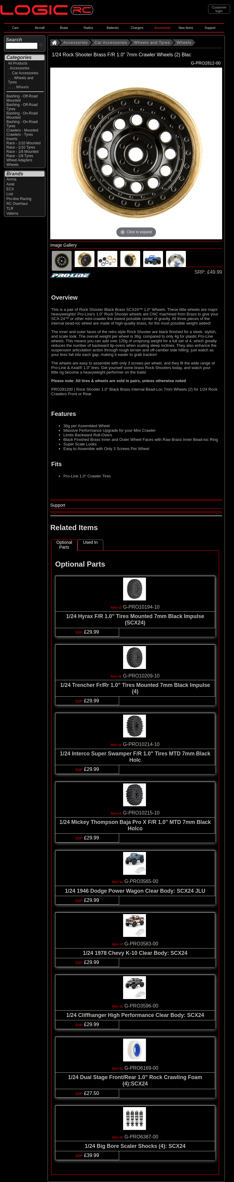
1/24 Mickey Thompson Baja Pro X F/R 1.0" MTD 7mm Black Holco (135, 825)
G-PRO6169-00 (141, 1068)
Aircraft (39, 28)
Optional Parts (64, 545)
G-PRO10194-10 (141, 607)
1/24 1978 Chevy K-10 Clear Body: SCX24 (135, 953)
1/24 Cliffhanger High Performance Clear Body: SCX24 (135, 1015)
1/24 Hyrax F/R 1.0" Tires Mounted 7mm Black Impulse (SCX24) (135, 619)
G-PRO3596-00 (141, 1005)
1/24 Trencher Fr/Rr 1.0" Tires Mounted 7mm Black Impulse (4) (135, 688)
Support (210, 28)
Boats (64, 28)
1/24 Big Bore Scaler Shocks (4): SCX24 (135, 1146)
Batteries (113, 28)
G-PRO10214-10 (141, 744)
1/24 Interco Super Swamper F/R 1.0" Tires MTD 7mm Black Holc (135, 757)
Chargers (137, 28)
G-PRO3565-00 (141, 881)
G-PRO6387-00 (141, 1136)
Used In (90, 542)
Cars (15, 28)
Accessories (162, 28)
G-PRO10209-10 (141, 675)
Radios (88, 28)
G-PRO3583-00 (141, 943)
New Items (186, 28)
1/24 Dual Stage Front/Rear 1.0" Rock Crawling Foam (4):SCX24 (135, 1080)
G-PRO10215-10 (141, 812)
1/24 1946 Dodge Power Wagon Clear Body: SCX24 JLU (135, 891)
